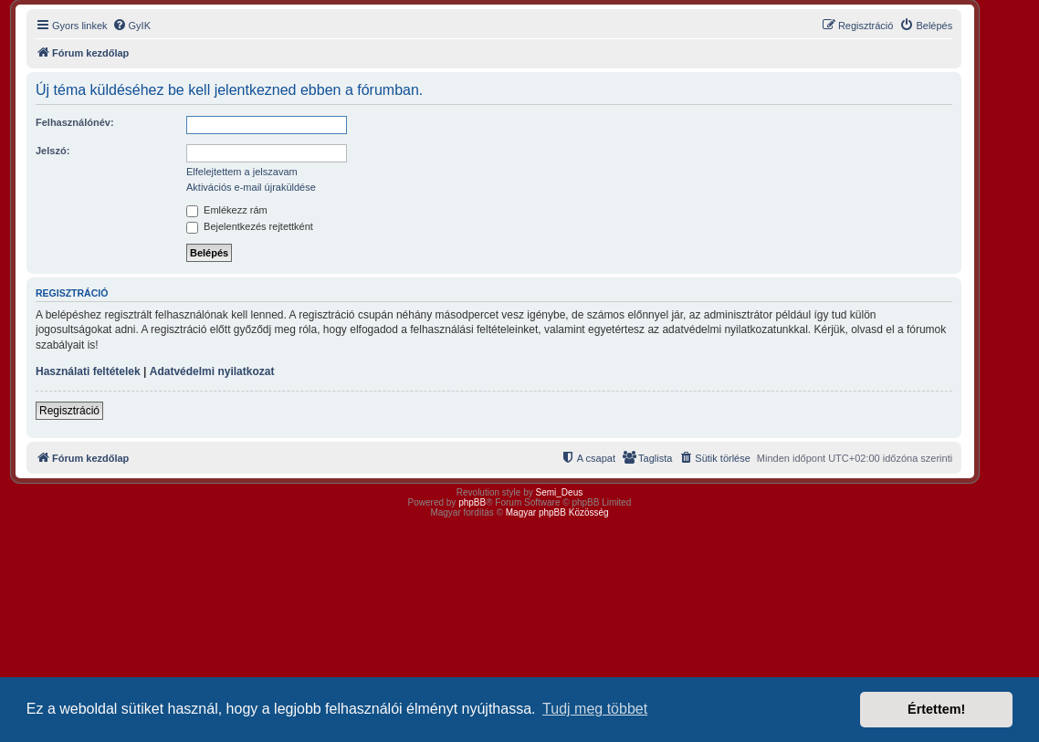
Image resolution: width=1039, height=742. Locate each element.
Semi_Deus (559, 492)
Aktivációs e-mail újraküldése (251, 187)
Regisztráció (69, 410)
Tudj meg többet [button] (594, 708)
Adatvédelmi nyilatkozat (212, 371)
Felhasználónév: (75, 122)
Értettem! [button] (936, 709)
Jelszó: (52, 150)
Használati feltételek (88, 371)
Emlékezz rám (227, 209)
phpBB (472, 502)
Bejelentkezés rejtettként (249, 226)
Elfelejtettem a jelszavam (242, 171)
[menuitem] (131, 26)
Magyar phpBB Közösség (557, 512)
